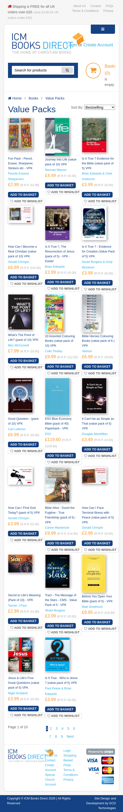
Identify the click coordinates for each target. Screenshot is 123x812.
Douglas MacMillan (95, 434)
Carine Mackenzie (57, 527)
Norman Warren (56, 170)
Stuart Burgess (55, 610)
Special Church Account (50, 779)
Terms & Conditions (85, 11)
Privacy (108, 11)
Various (87, 351)
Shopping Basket (69, 758)
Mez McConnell (18, 345)
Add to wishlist (26, 201)
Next (70, 736)
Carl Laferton (17, 429)
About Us (79, 6)
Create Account (98, 44)
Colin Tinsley (53, 351)
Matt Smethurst (92, 607)
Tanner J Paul (17, 605)
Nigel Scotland (18, 693)
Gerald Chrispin (18, 262)
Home (49, 750)
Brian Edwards (55, 266)
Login (71, 44)
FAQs (109, 6)
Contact (96, 6)
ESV (48, 434)
